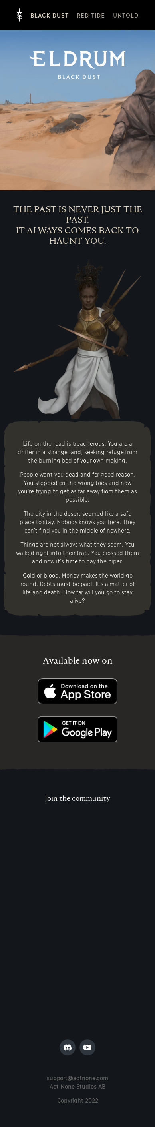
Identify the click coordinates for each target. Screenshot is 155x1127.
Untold (126, 15)
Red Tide (91, 15)
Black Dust (49, 15)
